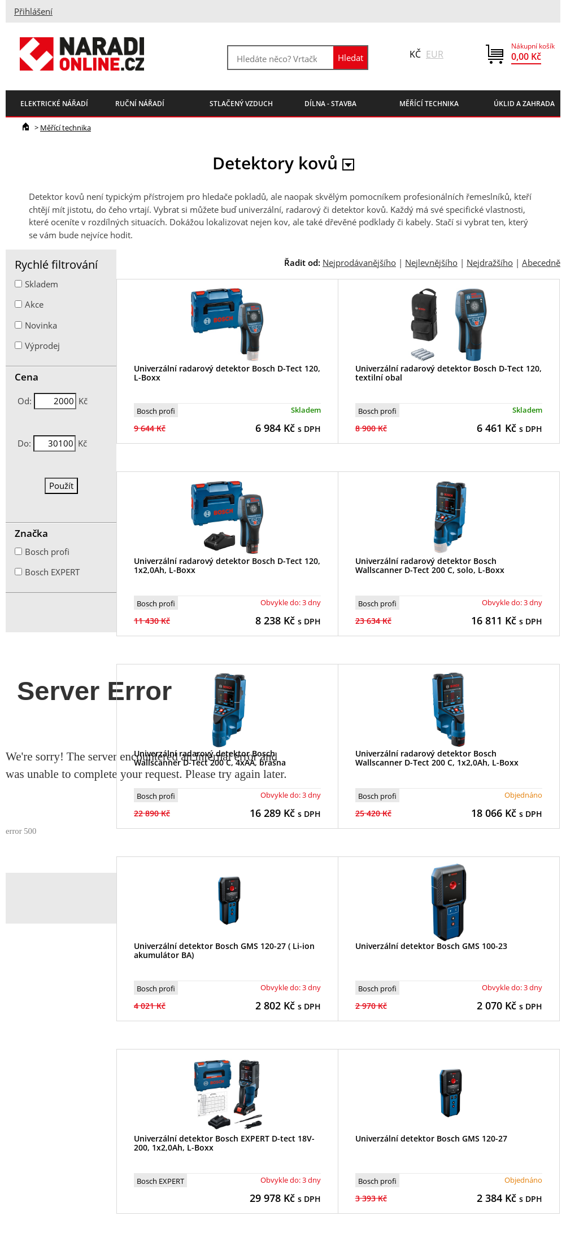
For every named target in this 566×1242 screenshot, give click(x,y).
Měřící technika (65, 128)
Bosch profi (156, 411)
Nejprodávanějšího (359, 262)
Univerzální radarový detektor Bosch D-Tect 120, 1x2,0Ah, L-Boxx (227, 566)
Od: (25, 400)
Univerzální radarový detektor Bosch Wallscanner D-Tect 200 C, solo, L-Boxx (429, 566)
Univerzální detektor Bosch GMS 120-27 (431, 1138)
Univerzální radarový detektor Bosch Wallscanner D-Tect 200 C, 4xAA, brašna (210, 758)
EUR (434, 54)
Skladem (41, 284)
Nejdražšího (490, 262)
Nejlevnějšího (431, 262)
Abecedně (541, 262)
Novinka (41, 325)
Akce (34, 304)
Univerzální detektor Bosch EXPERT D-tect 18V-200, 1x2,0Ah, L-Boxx (224, 1143)
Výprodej (42, 345)
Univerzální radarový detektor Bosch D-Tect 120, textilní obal (448, 373)
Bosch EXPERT (160, 1181)
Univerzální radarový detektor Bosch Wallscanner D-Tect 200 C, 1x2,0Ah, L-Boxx (437, 758)
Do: (24, 443)
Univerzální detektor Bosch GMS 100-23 (431, 946)
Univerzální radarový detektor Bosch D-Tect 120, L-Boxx (227, 373)
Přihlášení (33, 11)
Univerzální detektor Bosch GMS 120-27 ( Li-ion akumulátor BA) (224, 951)
